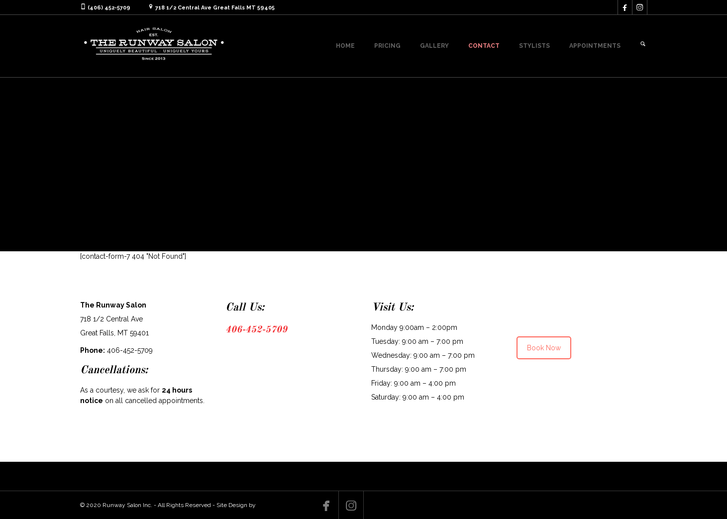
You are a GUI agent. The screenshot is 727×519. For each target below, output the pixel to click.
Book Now (544, 348)
